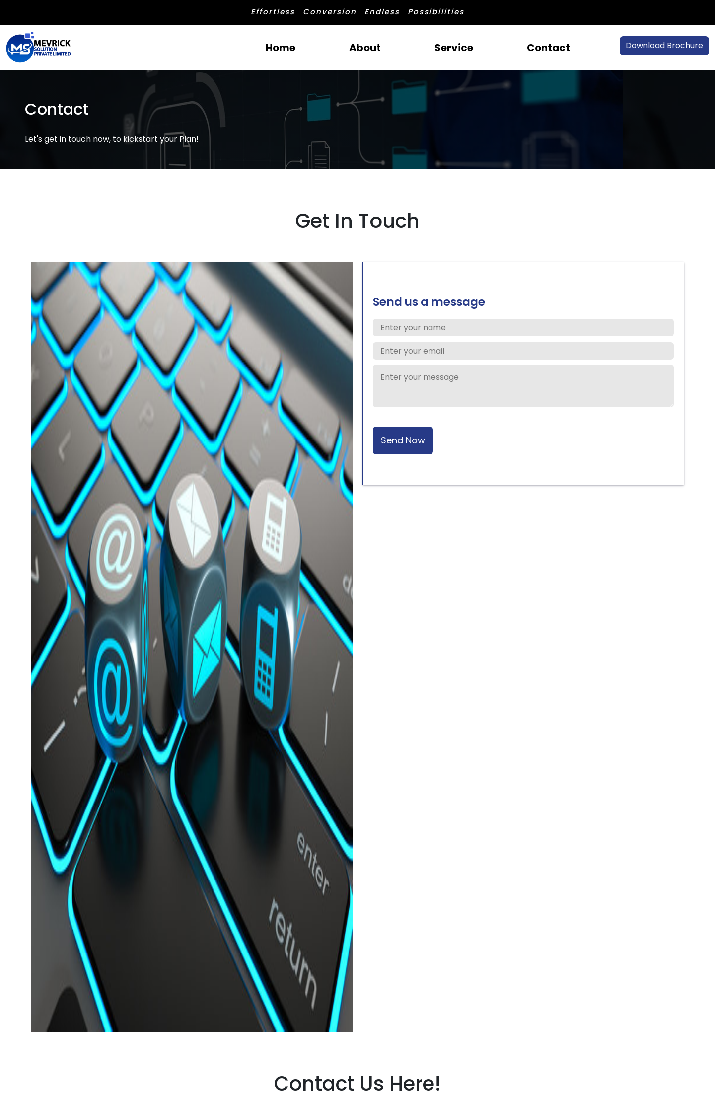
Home (280, 48)
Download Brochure (664, 45)
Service (453, 48)
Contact (548, 48)
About (365, 48)
